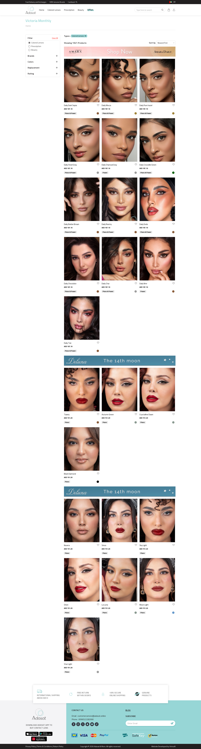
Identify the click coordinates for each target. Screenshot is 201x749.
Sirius (104, 545)
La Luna (105, 604)
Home (41, 9)
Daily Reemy (107, 224)
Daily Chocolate (70, 283)
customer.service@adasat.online (92, 715)
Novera (67, 545)
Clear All (55, 38)
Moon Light (144, 604)
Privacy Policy (31, 746)
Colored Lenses (54, 9)
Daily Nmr (143, 283)
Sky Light (143, 545)
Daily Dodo (143, 224)
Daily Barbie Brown (71, 224)
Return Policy (58, 746)
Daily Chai (105, 283)
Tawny (66, 414)
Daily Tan (67, 343)
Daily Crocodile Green (147, 164)
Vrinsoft (172, 746)
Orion (66, 604)
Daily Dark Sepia (70, 105)
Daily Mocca (106, 105)
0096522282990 (86, 719)
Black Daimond (70, 473)
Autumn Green (108, 414)
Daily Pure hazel (145, 105)
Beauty (81, 9)
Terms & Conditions (44, 746)
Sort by (152, 42)
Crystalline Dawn (146, 414)
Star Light (68, 664)
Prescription (69, 9)
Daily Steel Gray (70, 164)
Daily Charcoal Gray (109, 164)
